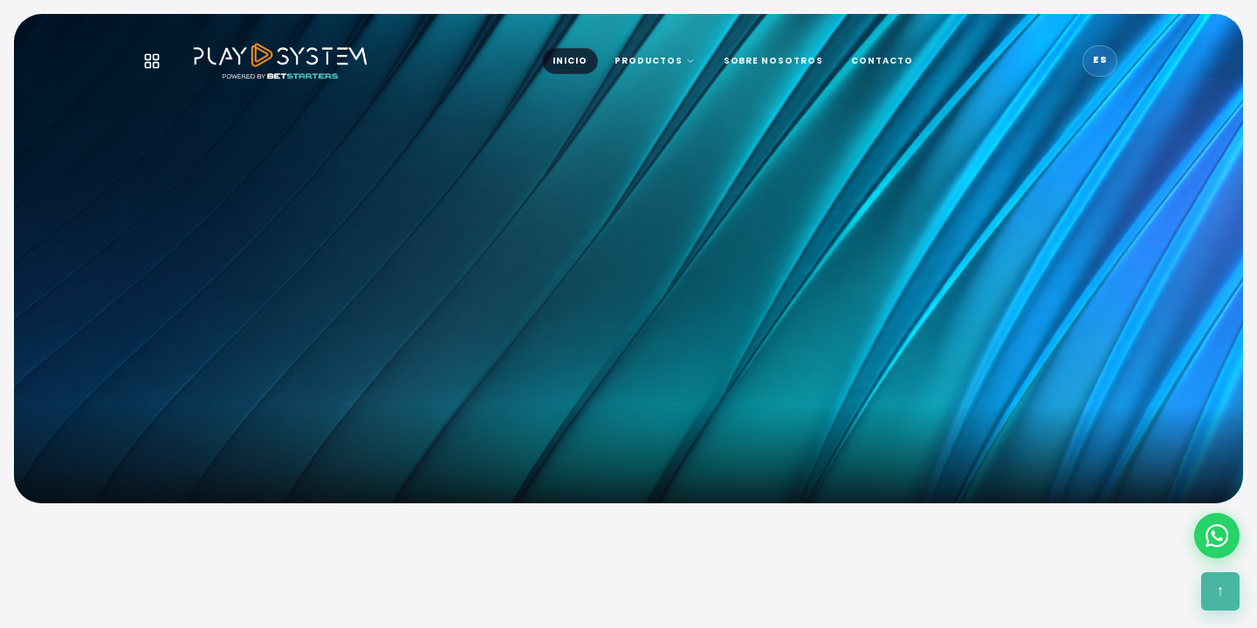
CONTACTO (882, 60)
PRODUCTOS (655, 60)
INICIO (570, 60)
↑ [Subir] (1221, 590)
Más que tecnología (412, 422)
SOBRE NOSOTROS (774, 60)
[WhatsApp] (1217, 535)
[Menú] (152, 61)
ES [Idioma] (1100, 59)
